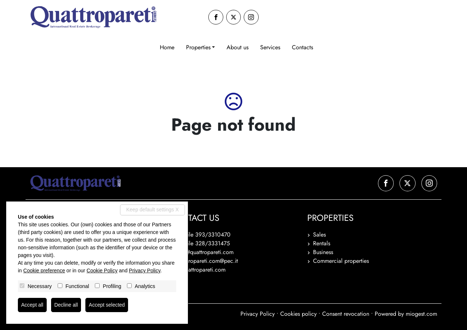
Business (323, 252)
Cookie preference (44, 270)
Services (270, 47)
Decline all (66, 305)
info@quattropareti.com (205, 252)
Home (167, 47)
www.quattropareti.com (197, 269)
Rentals (321, 243)
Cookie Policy (101, 270)
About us (237, 47)
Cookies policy (298, 314)
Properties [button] (198, 47)
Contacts (302, 47)
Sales (319, 234)
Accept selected (107, 305)
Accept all (32, 305)
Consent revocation (345, 314)
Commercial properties (341, 261)
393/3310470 (213, 234)
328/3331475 (212, 243)
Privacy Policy (257, 314)
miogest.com (421, 314)
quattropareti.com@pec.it (207, 261)
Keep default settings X (152, 209)
